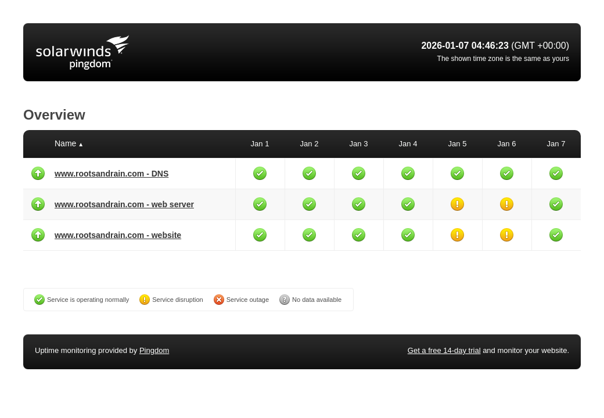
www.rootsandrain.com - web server (124, 204)
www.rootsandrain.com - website (118, 235)
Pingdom (154, 350)
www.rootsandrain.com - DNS (111, 173)
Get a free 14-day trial (444, 350)
